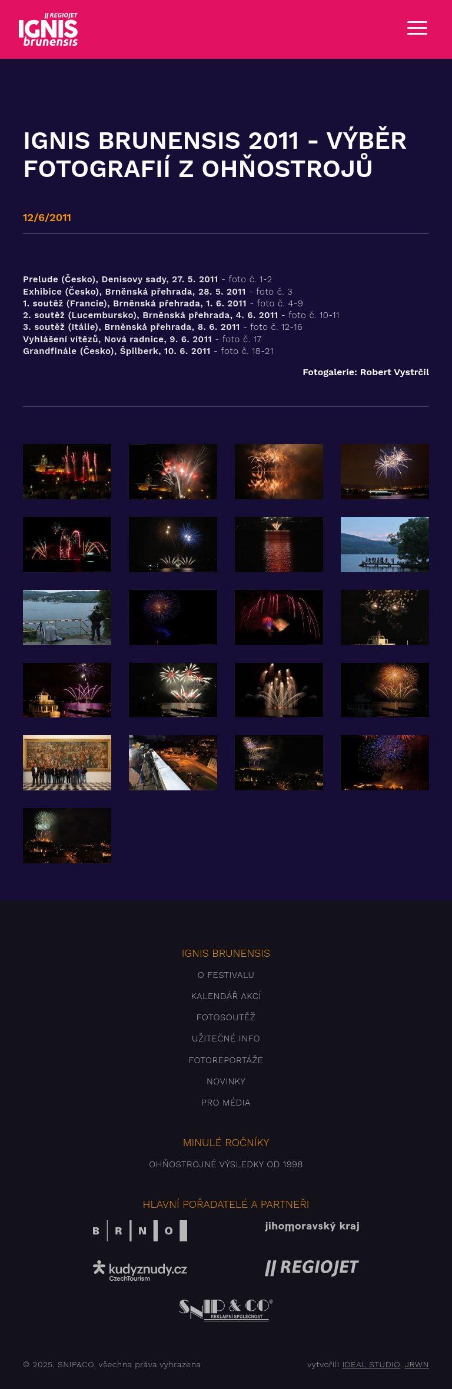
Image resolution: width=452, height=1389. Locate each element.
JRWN (417, 1364)
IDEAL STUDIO (371, 1364)
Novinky (226, 1081)
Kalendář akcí (226, 996)
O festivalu (226, 975)
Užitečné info (226, 1038)
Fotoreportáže (225, 1060)
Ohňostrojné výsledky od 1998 (226, 1164)
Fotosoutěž (226, 1017)
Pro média (226, 1102)
